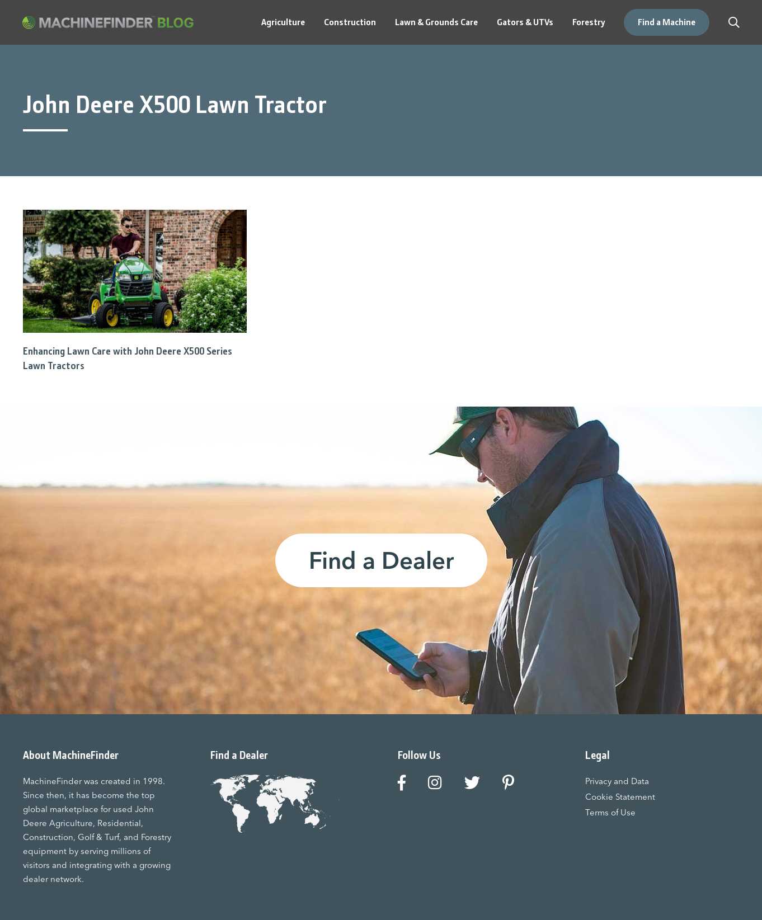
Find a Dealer (381, 560)
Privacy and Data (617, 781)
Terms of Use (610, 812)
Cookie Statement (620, 796)
